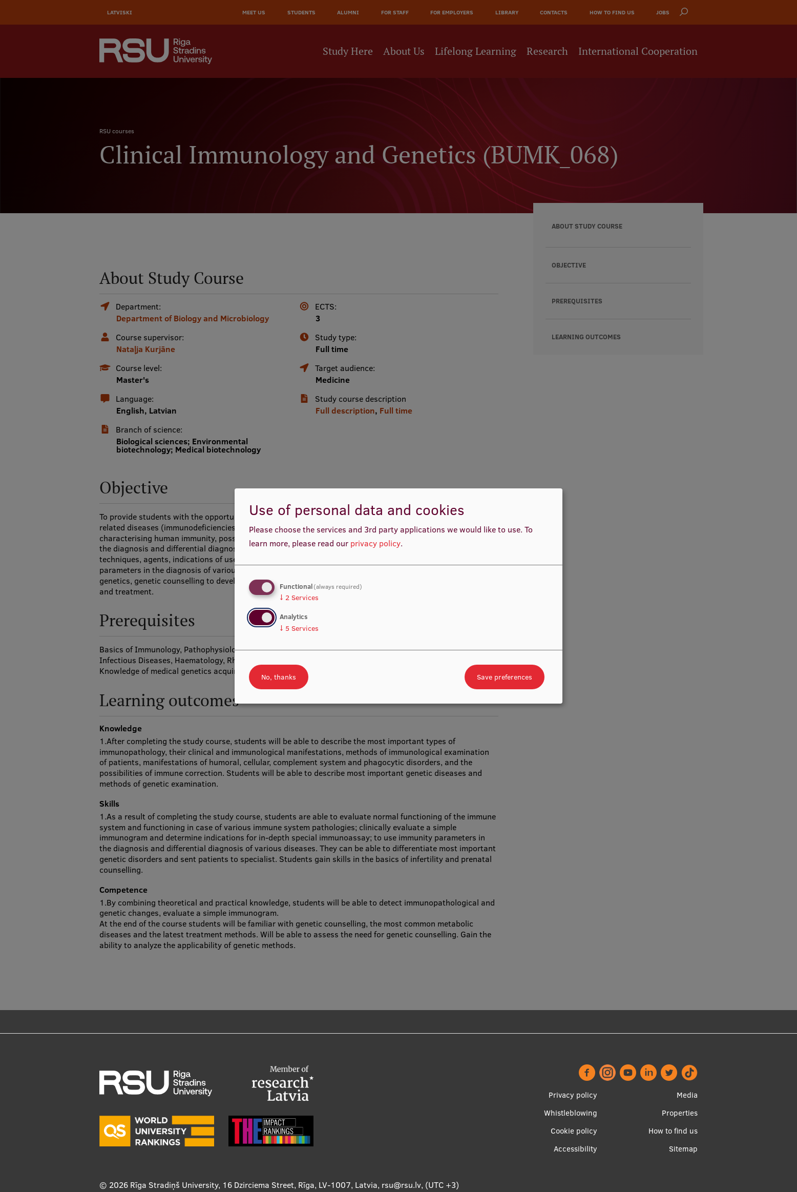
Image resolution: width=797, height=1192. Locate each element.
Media (687, 1095)
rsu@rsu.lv (401, 1184)
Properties (680, 1112)
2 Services (299, 597)
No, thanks (278, 677)
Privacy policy (573, 1095)
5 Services (299, 628)
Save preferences (504, 677)
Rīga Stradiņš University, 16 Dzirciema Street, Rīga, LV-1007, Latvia (253, 1184)
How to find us (673, 1130)
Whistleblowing (570, 1112)
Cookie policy (574, 1130)
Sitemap (683, 1148)
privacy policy (375, 543)
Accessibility (575, 1148)
